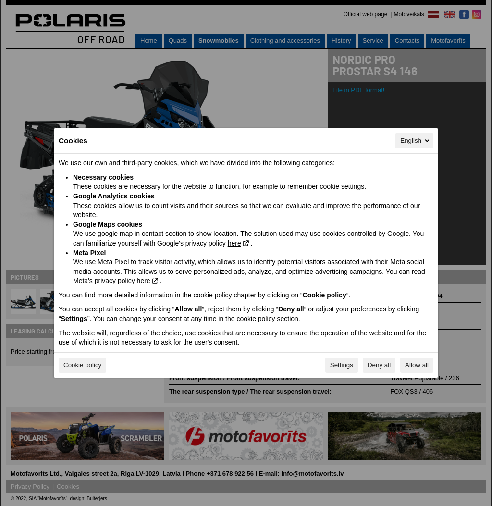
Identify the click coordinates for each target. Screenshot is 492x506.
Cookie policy (82, 365)
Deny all (379, 365)
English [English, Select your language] (415, 141)
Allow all (417, 365)
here (234, 243)
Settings (341, 365)
